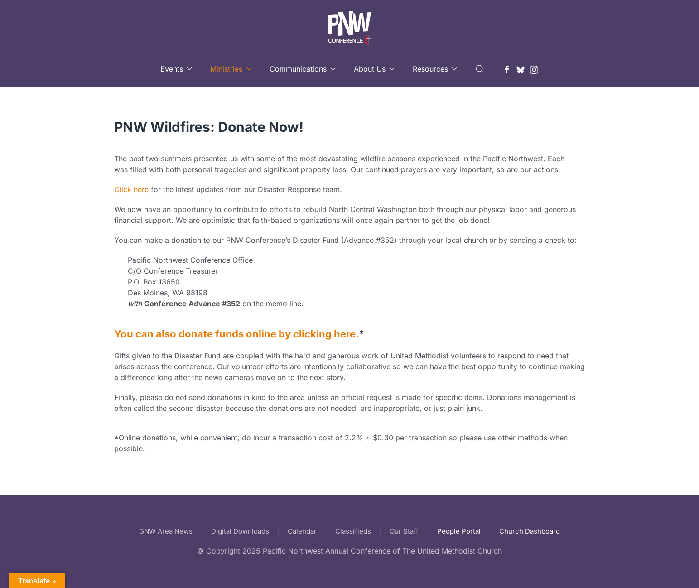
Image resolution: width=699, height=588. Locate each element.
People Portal (459, 531)
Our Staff (404, 531)
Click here (131, 189)
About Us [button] (374, 68)
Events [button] (176, 68)
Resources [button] (435, 68)
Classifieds (353, 531)
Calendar (302, 531)
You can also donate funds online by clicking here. (236, 334)
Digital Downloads (240, 531)
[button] (479, 69)
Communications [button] (303, 68)
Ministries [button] (230, 68)
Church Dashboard (529, 531)
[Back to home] (349, 25)
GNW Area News (166, 531)
